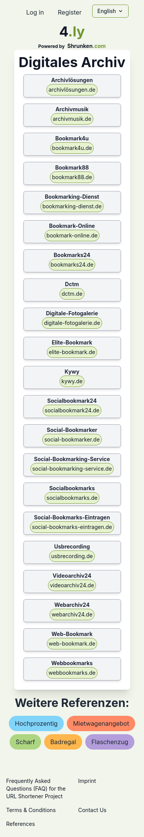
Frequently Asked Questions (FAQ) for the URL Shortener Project (36, 788)
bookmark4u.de (72, 148)
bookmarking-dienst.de (71, 206)
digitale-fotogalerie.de (72, 323)
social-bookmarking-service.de (72, 468)
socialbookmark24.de (72, 410)
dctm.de (71, 293)
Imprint (87, 781)
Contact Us (92, 810)
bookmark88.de (72, 177)
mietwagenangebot (101, 723)
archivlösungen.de (71, 89)
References (20, 824)
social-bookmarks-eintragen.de (72, 527)
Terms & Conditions (31, 810)
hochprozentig (36, 723)
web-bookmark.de (72, 643)
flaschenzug (109, 742)
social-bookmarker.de (71, 439)
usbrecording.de (72, 556)
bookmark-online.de (72, 235)
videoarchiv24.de (72, 585)
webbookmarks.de (71, 672)
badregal (63, 742)
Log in (35, 12)
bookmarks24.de (72, 264)
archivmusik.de (72, 118)
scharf (25, 742)
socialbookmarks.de (72, 497)
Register (69, 12)
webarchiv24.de (71, 614)
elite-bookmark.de (72, 352)
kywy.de (72, 381)
